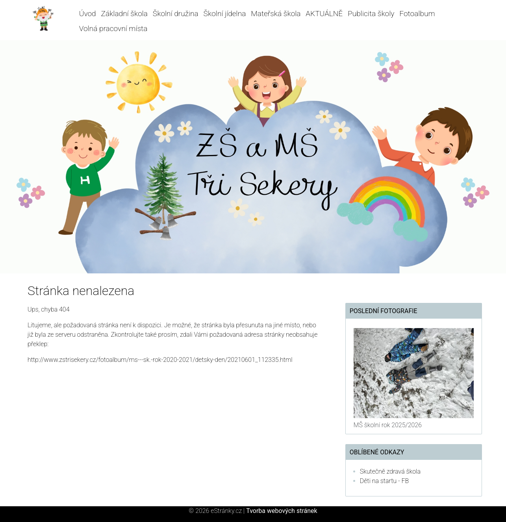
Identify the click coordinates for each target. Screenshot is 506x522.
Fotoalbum (417, 13)
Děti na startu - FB (384, 481)
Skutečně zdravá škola (390, 471)
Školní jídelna (225, 13)
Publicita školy (371, 13)
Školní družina (175, 13)
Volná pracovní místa (113, 28)
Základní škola (124, 13)
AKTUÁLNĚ (324, 13)
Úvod (87, 13)
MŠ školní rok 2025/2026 (388, 425)
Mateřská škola (275, 13)
